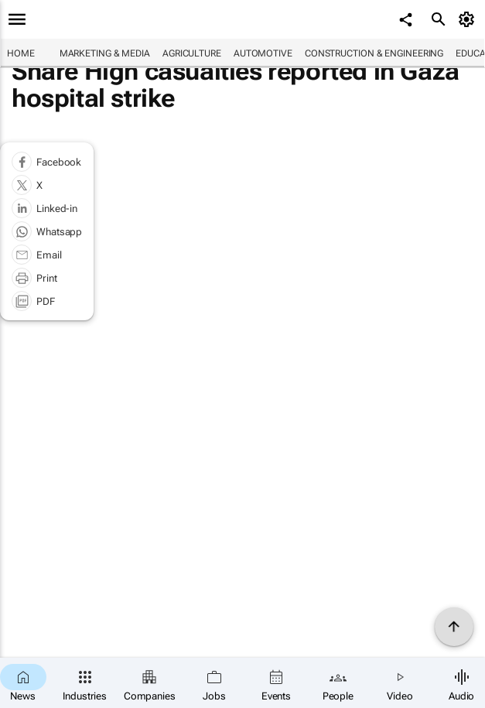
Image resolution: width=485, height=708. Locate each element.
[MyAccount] (469, 19)
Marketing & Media (105, 53)
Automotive (263, 53)
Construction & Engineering (374, 53)
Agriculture (191, 53)
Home (21, 53)
